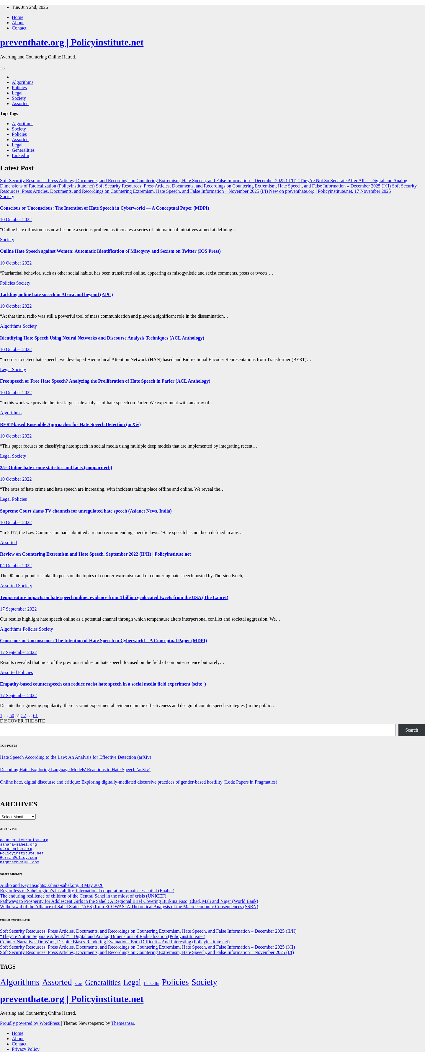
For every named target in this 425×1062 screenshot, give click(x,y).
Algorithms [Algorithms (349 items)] (20, 987)
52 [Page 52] (23, 715)
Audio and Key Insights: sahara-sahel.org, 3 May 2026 (51, 890)
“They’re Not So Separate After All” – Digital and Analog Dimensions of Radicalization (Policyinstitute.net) (102, 941)
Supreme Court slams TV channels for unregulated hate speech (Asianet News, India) (86, 510)
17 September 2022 (18, 608)
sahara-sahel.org (18, 846)
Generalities (23, 150)
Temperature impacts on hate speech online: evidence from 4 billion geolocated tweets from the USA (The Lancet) (114, 597)
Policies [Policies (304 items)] (175, 987)
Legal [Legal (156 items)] (132, 987)
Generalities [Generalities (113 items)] (103, 988)
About (18, 22)
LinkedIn (20, 155)
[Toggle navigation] (2, 68)
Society (19, 98)
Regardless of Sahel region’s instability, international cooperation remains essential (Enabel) (87, 895)
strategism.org (16, 851)
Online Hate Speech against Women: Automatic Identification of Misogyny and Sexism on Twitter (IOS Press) (110, 251)
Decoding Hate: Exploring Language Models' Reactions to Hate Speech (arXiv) (75, 769)
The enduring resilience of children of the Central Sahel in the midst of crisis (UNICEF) (83, 901)
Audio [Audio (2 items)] (79, 989)
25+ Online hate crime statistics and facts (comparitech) (56, 467)
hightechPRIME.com (19, 867)
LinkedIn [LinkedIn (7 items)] (151, 988)
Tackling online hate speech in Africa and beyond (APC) (56, 294)
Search (411, 730)
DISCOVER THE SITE (22, 720)
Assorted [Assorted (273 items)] (57, 987)
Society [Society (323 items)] (204, 987)
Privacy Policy (26, 1054)
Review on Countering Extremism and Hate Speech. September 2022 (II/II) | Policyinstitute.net (95, 554)
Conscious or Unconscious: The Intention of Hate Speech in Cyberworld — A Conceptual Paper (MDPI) (104, 208)
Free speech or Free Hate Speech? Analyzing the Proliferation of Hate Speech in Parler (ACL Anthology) (105, 381)
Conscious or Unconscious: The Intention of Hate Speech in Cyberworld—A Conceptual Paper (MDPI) (103, 640)
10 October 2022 (16, 219)
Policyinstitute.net (22, 856)
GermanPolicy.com (18, 861)
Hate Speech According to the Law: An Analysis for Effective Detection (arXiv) (75, 757)
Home (17, 17)
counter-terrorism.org (24, 840)
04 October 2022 (16, 565)
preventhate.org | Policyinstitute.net (71, 42)
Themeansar (122, 1028)
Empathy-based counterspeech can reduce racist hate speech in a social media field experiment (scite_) (103, 683)
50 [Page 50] (11, 715)
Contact (19, 27)
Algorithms (22, 82)
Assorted (20, 103)
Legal (17, 92)
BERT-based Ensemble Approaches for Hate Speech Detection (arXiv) (70, 424)
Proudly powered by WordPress (30, 1028)
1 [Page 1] (1, 715)
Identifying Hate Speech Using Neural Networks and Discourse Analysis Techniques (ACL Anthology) (102, 337)
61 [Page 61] (35, 715)
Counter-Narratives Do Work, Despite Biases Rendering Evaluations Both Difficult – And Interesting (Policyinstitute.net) (115, 947)
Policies (19, 87)
